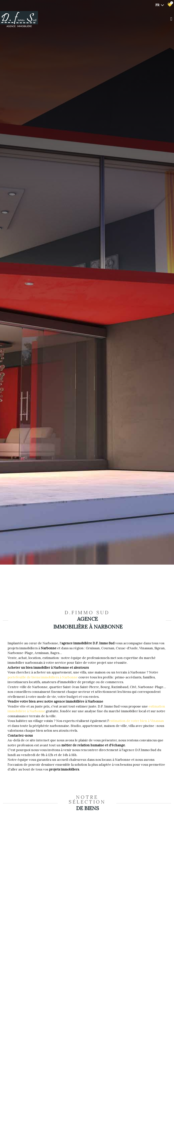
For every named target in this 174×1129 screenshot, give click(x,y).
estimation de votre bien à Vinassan (136, 721)
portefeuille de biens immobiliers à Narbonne (43, 677)
